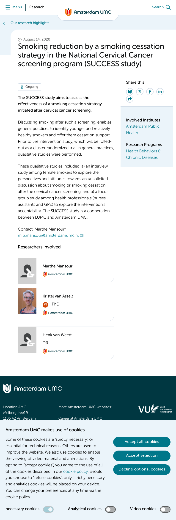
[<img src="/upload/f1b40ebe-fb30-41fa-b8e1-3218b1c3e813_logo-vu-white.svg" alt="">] (155, 408)
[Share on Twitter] (139, 91)
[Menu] (12, 7)
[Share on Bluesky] (129, 91)
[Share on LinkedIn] (160, 91)
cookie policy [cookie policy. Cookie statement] (75, 472)
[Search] (162, 7)
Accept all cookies (142, 442)
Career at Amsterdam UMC (80, 419)
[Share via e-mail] (129, 99)
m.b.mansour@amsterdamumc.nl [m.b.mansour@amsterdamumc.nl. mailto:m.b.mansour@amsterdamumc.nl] (48, 236)
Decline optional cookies (141, 469)
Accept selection (142, 456)
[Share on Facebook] (150, 91)
